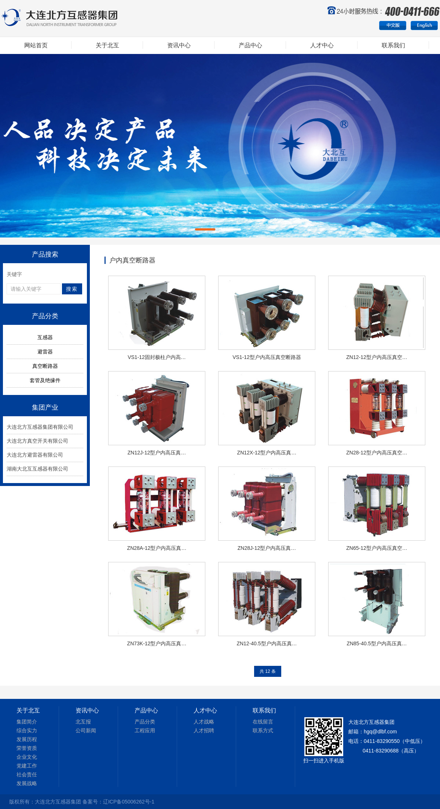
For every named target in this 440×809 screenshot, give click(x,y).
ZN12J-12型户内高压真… (157, 453)
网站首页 (36, 45)
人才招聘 (204, 730)
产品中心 (250, 45)
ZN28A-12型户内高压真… (157, 548)
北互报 (83, 722)
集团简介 (26, 722)
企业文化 (26, 757)
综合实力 (26, 730)
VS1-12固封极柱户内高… (157, 357)
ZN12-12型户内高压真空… (376, 357)
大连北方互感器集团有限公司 (40, 427)
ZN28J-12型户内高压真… (267, 548)
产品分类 (145, 722)
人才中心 (322, 45)
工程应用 (145, 730)
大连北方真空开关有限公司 (37, 441)
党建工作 (26, 766)
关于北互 (107, 45)
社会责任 (26, 774)
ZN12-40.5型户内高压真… (266, 643)
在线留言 (263, 722)
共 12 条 (268, 671)
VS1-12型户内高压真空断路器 (266, 357)
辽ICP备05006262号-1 (128, 802)
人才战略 (204, 722)
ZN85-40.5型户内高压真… (376, 643)
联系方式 (263, 730)
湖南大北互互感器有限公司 (37, 469)
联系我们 (393, 45)
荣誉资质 (26, 748)
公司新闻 (86, 730)
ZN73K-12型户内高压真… (157, 643)
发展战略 (26, 783)
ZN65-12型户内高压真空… (376, 548)
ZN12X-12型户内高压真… (267, 453)
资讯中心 (179, 45)
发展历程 (26, 739)
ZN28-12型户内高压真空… (376, 453)
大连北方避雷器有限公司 (35, 455)
